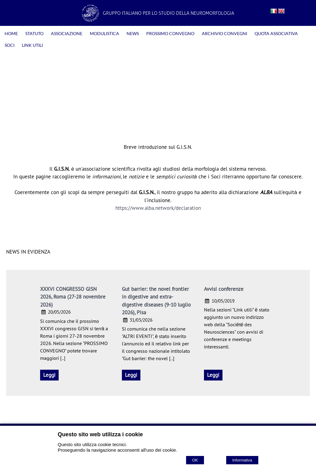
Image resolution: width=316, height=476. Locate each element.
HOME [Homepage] (11, 33)
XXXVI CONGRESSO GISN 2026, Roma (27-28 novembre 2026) (73, 297)
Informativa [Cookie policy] (242, 460)
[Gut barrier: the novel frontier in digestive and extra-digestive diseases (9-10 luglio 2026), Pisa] (131, 375)
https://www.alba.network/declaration (158, 208)
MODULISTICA (104, 33)
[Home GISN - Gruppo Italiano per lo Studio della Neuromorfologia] (158, 19)
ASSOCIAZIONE (66, 33)
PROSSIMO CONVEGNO (170, 33)
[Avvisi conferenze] (213, 375)
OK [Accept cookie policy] (195, 460)
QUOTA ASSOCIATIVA (276, 33)
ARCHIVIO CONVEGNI (224, 33)
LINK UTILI (32, 45)
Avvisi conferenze (223, 289)
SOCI (10, 45)
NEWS (133, 33)
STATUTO (34, 33)
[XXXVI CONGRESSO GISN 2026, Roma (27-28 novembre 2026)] (49, 375)
